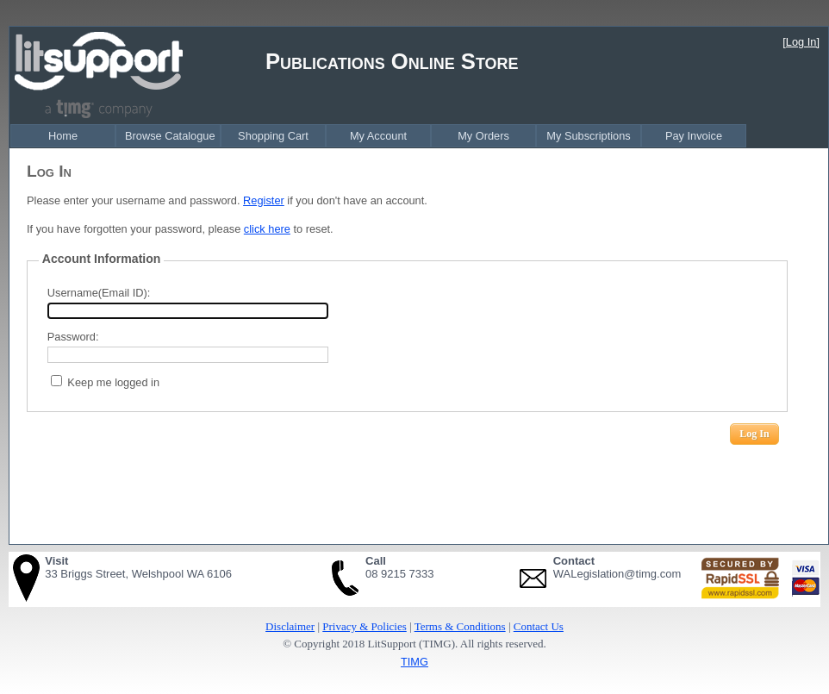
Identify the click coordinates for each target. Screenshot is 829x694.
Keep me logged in (113, 382)
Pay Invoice (693, 135)
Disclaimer (290, 626)
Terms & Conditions (460, 626)
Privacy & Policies (364, 626)
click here (267, 228)
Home (63, 135)
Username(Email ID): (98, 292)
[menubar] (378, 135)
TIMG (414, 661)
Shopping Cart (273, 135)
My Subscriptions (588, 135)
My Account (378, 135)
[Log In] (801, 41)
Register (263, 200)
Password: (73, 336)
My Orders (483, 135)
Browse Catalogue (170, 135)
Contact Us (539, 626)
